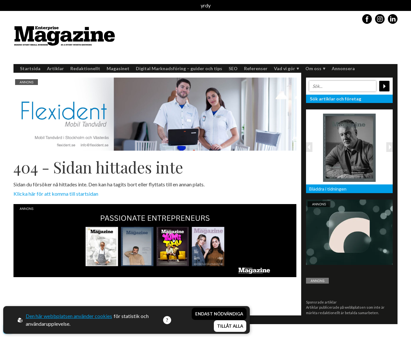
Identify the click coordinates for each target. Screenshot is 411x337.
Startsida (30, 68)
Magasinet (118, 68)
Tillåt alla (230, 326)
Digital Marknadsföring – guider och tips (179, 68)
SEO (233, 68)
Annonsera (343, 68)
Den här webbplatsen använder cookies (69, 316)
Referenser (255, 68)
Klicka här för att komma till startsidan (55, 194)
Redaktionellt (85, 68)
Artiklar (55, 68)
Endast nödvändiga (219, 313)
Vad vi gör (286, 68)
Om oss (315, 68)
